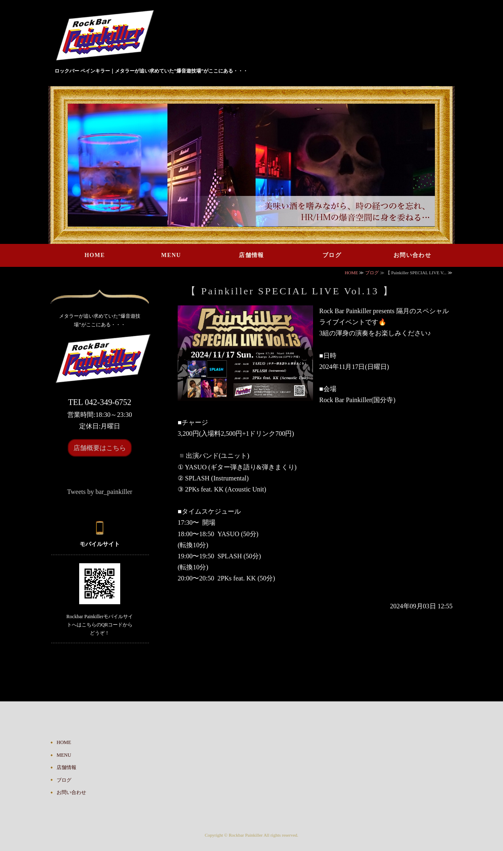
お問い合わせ (412, 255)
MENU (171, 255)
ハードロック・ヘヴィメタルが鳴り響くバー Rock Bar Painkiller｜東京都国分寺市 (108, 36)
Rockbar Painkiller (246, 835)
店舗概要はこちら (99, 447)
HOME (95, 255)
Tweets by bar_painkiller (100, 491)
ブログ (331, 255)
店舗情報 (251, 255)
